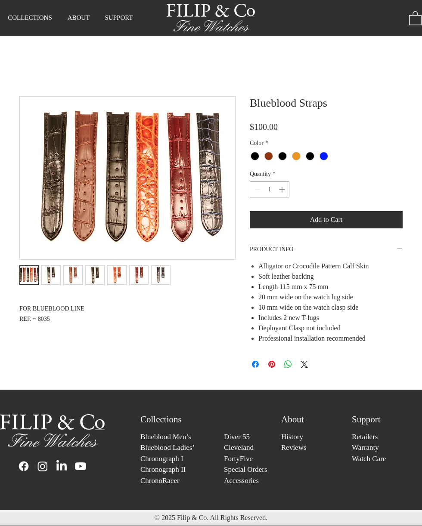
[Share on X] (304, 364)
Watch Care (369, 459)
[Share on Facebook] (255, 364)
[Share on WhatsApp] (288, 364)
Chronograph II (163, 469)
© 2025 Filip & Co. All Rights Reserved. (211, 517)
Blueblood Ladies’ (167, 447)
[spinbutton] (269, 189)
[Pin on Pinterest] (272, 364)
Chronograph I (161, 459)
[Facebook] (23, 466)
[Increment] (282, 189)
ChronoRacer (160, 481)
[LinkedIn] (61, 466)
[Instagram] (42, 466)
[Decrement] (256, 189)
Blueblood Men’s (165, 437)
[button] (78, 17)
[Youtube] (80, 466)
